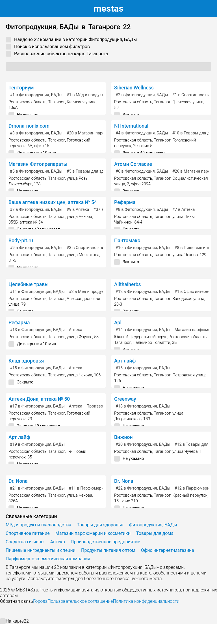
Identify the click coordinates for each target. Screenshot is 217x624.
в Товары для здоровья (92, 171)
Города (40, 601)
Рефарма (124, 202)
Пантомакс (127, 240)
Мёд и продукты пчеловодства (38, 524)
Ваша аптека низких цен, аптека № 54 (52, 202)
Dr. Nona (18, 481)
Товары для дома (154, 533)
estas (108, 8)
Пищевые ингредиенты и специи (40, 550)
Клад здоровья (26, 361)
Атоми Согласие (133, 164)
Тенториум (21, 88)
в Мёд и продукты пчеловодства (101, 95)
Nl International (131, 126)
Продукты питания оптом (108, 550)
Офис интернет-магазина (167, 550)
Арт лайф (125, 361)
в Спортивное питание (91, 247)
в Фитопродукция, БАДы (36, 95)
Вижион (123, 437)
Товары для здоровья (100, 524)
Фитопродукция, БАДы (153, 524)
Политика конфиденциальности (146, 601)
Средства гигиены (25, 541)
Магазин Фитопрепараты (38, 164)
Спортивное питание (28, 533)
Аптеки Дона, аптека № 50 (39, 399)
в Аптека (78, 209)
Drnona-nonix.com (28, 126)
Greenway (125, 399)
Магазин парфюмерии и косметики (93, 533)
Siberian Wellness (134, 88)
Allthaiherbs (127, 284)
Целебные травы (28, 284)
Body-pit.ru (20, 240)
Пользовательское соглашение (80, 601)
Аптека (75, 329)
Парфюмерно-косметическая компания (48, 558)
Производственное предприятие (105, 541)
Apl (117, 322)
